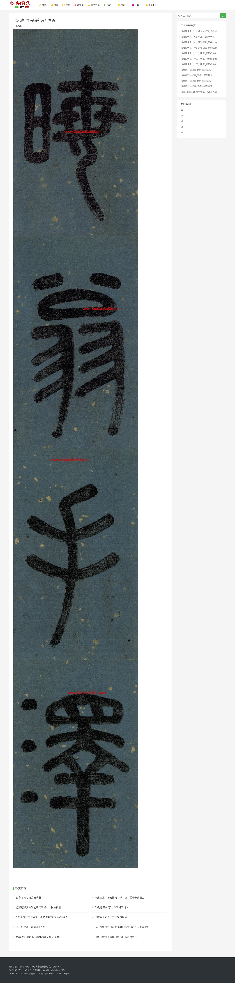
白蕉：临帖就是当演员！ (30, 897)
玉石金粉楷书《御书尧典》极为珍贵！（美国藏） (122, 927)
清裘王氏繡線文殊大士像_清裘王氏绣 (199, 92)
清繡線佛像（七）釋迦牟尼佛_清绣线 (199, 31)
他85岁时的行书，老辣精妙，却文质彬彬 (38, 936)
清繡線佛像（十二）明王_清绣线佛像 (199, 58)
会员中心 (152, 5)
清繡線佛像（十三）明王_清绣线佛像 (199, 64)
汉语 (109, 5)
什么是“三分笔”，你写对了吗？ (112, 907)
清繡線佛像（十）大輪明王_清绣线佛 (199, 47)
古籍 (123, 5)
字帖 (67, 5)
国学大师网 (14, 966)
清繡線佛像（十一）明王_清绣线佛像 (199, 53)
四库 (137, 5)
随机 (44, 5)
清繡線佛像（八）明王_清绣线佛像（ (199, 36)
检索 (56, 5)
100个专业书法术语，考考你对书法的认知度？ (42, 917)
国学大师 (95, 4)
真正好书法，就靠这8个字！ (31, 927)
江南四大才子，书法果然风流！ (112, 917)
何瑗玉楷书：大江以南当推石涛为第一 (116, 936)
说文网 (80, 5)
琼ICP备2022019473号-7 (57, 973)
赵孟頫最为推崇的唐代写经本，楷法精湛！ (39, 907)
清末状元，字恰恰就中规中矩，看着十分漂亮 (119, 897)
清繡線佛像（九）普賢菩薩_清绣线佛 (199, 42)
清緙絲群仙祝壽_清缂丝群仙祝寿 (196, 69)
